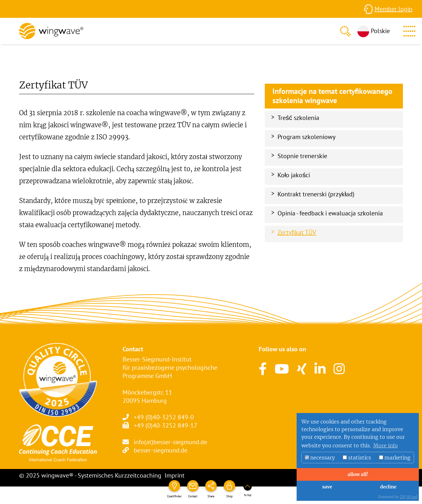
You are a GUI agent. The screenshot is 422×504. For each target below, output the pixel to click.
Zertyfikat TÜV (297, 232)
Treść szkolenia (298, 118)
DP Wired (408, 496)
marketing (395, 457)
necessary (320, 457)
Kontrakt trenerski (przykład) (316, 194)
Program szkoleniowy (306, 137)
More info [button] (385, 445)
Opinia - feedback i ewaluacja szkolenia (330, 213)
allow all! (358, 474)
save (327, 487)
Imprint (175, 475)
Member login (393, 9)
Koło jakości (294, 175)
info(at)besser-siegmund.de (170, 442)
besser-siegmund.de (160, 450)
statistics (357, 457)
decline (388, 487)
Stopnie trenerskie (302, 156)
